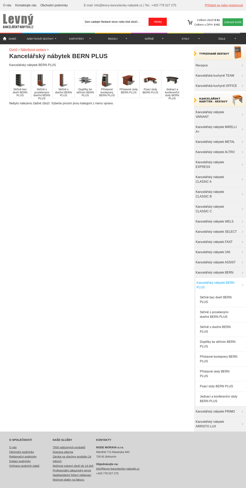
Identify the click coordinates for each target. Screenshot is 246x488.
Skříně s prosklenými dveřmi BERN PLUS (214, 314)
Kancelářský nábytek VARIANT (210, 114)
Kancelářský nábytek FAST (214, 242)
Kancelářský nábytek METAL (215, 141)
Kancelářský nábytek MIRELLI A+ (216, 129)
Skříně (149, 38)
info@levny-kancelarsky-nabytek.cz (118, 468)
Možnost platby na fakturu (68, 479)
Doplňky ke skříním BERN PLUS (217, 344)
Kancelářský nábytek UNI (213, 252)
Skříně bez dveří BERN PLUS (216, 300)
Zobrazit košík (232, 22)
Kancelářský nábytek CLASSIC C (210, 209)
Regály (113, 38)
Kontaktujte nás (25, 5)
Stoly (185, 38)
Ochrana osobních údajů (24, 465)
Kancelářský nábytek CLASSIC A (210, 179)
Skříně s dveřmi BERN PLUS (215, 329)
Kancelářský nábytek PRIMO (215, 411)
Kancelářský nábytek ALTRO (215, 152)
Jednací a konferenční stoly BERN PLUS (218, 399)
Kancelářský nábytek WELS (215, 221)
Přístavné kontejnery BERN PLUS (218, 359)
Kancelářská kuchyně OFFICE (216, 85)
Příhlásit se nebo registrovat (224, 5)
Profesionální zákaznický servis (72, 470)
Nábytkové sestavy (40, 38)
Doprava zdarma (63, 452)
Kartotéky (76, 38)
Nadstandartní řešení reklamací (72, 475)
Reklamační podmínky (23, 456)
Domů (12, 38)
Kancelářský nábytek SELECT (216, 231)
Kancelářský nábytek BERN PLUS (215, 285)
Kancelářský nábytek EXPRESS (210, 164)
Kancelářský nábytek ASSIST (216, 262)
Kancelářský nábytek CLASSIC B (210, 194)
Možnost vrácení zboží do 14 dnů (73, 465)
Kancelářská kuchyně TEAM (215, 75)
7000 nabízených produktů (69, 447)
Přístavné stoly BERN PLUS (214, 374)
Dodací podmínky (20, 461)
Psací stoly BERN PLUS (216, 386)
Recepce (202, 65)
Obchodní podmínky (54, 5)
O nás (7, 5)
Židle (221, 38)
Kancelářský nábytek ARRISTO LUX (210, 424)
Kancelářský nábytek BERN (215, 272)
